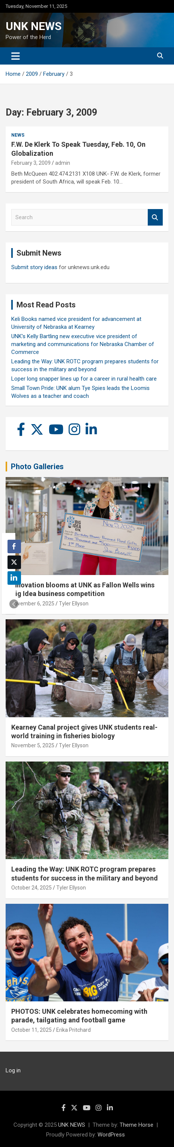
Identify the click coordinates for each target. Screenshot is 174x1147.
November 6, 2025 (32, 604)
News (17, 135)
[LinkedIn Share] (14, 578)
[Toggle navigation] (16, 56)
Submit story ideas (34, 267)
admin (62, 163)
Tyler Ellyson (73, 604)
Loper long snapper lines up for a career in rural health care (84, 378)
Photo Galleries (37, 466)
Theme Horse (136, 1124)
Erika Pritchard (73, 1030)
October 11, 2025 (31, 1030)
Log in (13, 1070)
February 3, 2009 (31, 163)
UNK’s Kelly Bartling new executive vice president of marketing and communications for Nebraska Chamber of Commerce (82, 344)
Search (155, 217)
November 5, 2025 (32, 745)
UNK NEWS (34, 26)
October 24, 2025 (31, 888)
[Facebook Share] (14, 546)
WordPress (111, 1134)
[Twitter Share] (14, 562)
